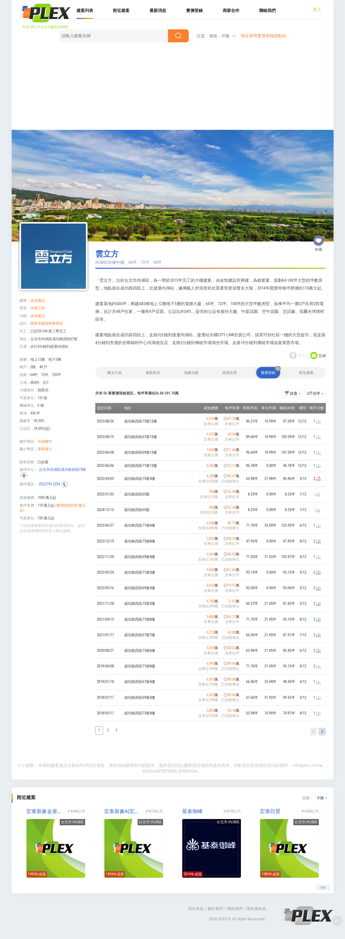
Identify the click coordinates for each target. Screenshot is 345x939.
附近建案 (121, 10)
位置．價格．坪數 (213, 35)
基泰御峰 (192, 811)
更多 (323, 887)
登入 (317, 9)
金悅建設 (37, 300)
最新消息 (158, 10)
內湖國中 (45, 441)
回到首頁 (196, 909)
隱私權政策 (256, 909)
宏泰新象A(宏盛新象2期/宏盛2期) (122, 811)
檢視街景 (229, 373)
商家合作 (231, 10)
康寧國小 (45, 449)
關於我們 (215, 909)
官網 (322, 356)
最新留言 (153, 373)
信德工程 (37, 308)
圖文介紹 (114, 373)
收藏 (318, 238)
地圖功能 (191, 373)
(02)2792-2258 (49, 484)
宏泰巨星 (270, 811)
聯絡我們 (267, 10)
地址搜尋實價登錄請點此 (263, 35)
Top (337, 921)
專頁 (301, 356)
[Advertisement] (172, 87)
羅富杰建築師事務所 (46, 323)
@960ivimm (188, 771)
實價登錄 (194, 10)
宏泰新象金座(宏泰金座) (44, 811)
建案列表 (85, 10)
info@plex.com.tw (307, 765)
